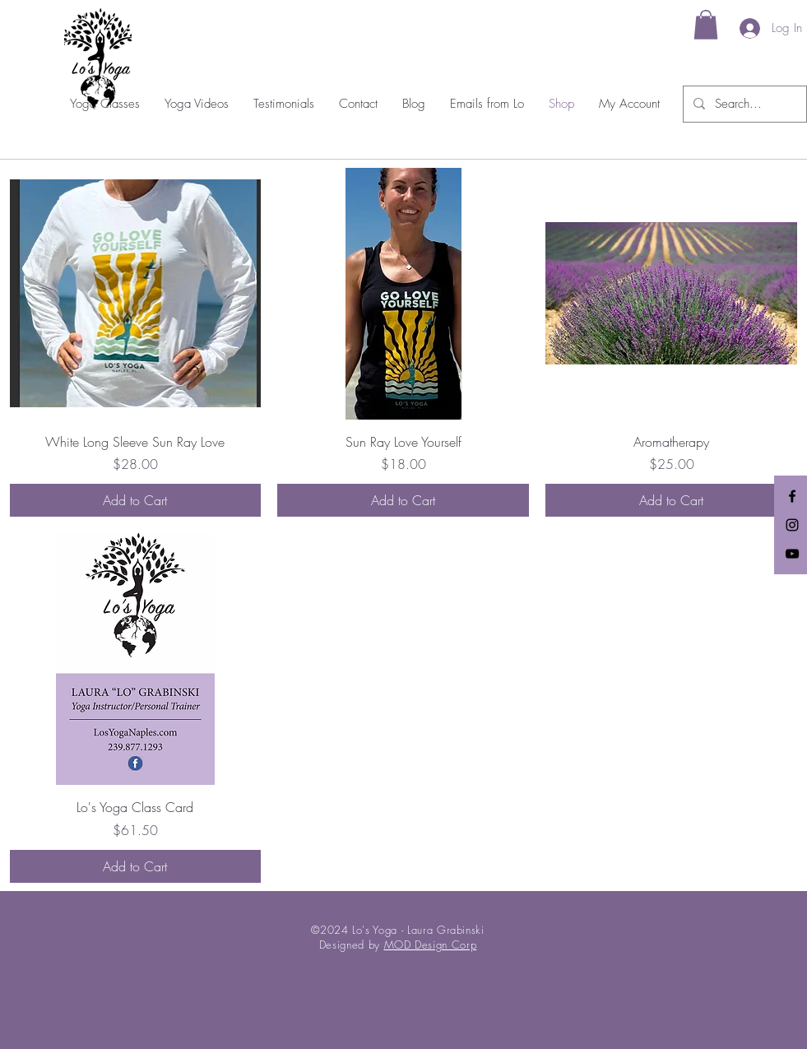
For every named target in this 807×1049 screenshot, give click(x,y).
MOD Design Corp (430, 944)
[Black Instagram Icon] (792, 525)
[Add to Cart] (136, 500)
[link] (705, 24)
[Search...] (743, 104)
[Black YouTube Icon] (792, 553)
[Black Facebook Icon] (792, 496)
